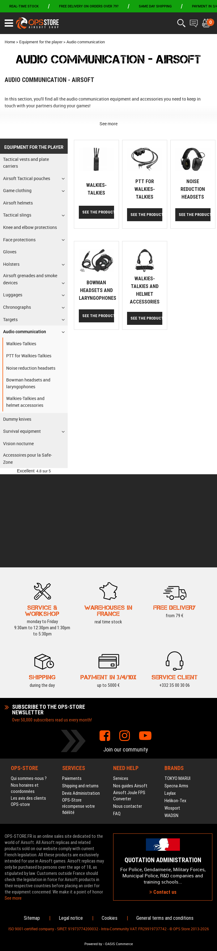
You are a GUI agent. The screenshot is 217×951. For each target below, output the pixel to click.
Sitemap (32, 918)
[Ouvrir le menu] (9, 23)
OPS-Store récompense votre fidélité (78, 713)
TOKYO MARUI (177, 685)
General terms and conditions (165, 918)
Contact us (163, 846)
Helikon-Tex (175, 708)
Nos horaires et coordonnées (25, 695)
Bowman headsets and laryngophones (97, 290)
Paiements (72, 685)
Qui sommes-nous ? (29, 685)
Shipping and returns (80, 693)
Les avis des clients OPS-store (28, 708)
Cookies (109, 918)
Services (120, 685)
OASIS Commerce (119, 944)
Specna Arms (176, 693)
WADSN (171, 722)
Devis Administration (81, 700)
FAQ (117, 721)
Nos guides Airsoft (130, 693)
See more (108, 124)
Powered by (93, 944)
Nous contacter (127, 713)
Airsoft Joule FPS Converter (129, 703)
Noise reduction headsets (193, 189)
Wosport (172, 715)
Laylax (170, 700)
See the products (98, 212)
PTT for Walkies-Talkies (144, 189)
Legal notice (71, 918)
